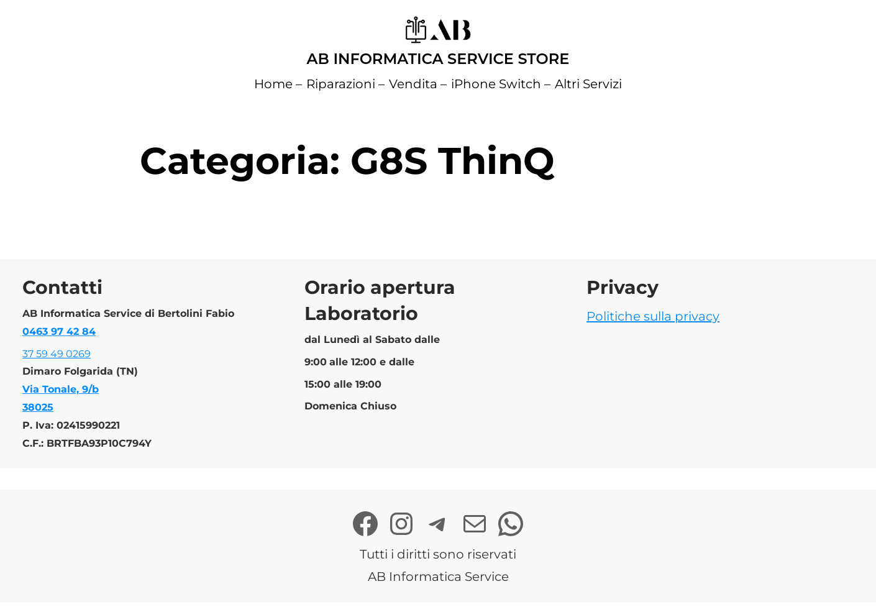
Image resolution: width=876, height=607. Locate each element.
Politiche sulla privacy (652, 316)
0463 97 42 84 (59, 331)
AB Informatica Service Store (438, 59)
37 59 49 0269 (56, 354)
